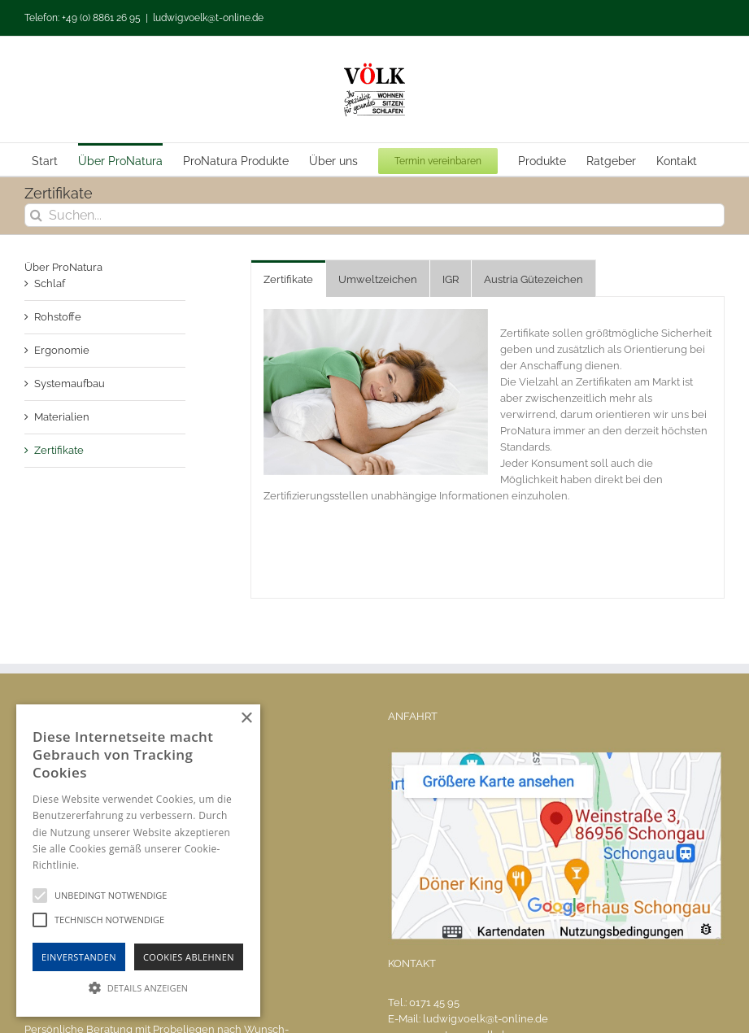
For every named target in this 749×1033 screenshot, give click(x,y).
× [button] (246, 719)
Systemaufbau (69, 383)
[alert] (138, 860)
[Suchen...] (374, 215)
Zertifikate (59, 450)
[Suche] (36, 215)
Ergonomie (61, 350)
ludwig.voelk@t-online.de (208, 18)
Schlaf (49, 283)
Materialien (61, 417)
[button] (138, 987)
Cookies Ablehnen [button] (188, 957)
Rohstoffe (57, 317)
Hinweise (102, 865)
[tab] (288, 278)
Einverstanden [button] (78, 957)
